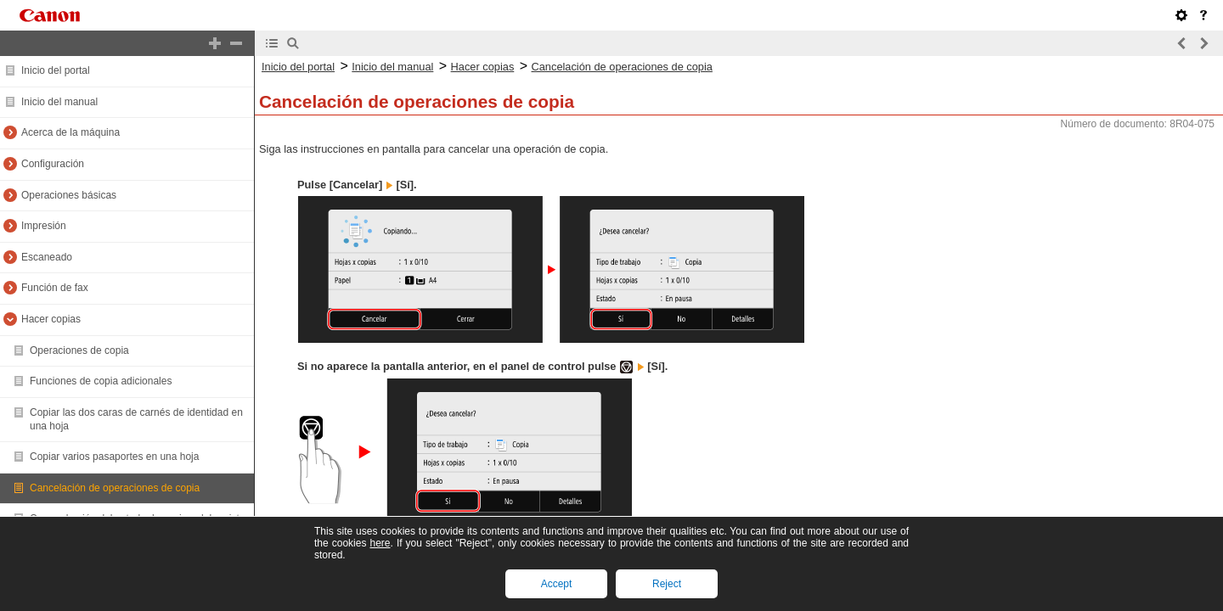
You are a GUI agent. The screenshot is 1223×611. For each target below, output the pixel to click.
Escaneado (46, 257)
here (379, 543)
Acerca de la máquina (70, 132)
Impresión (43, 226)
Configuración (52, 164)
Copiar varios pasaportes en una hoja (114, 456)
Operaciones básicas (68, 195)
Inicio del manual (59, 102)
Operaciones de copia (79, 350)
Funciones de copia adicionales (101, 381)
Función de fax (54, 288)
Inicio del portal (55, 70)
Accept (556, 584)
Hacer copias (51, 319)
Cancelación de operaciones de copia (115, 488)
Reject (666, 584)
